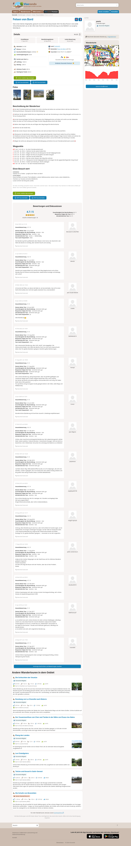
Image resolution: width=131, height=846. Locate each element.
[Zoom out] (116, 50)
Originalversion (111, 37)
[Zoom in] (116, 47)
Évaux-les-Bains (61, 49)
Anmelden (114, 12)
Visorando (14, 15)
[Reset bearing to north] (116, 53)
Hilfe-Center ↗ (37, 12)
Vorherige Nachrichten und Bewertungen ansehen (47, 666)
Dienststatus (60, 842)
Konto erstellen (104, 12)
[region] (101, 55)
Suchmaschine (59, 813)
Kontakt (14, 837)
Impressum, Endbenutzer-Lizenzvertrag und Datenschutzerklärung (24, 833)
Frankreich (57, 46)
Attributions (88, 65)
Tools (15, 12)
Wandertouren (25, 12)
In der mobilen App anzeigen (25, 78)
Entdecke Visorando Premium (64, 63)
